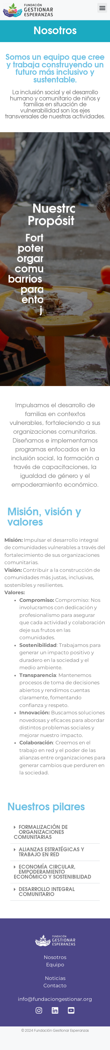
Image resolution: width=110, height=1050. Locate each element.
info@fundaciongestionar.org (55, 999)
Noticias (55, 978)
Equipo (55, 965)
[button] (102, 8)
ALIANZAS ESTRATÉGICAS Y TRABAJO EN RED (51, 852)
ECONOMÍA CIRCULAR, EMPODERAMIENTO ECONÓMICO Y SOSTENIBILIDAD (52, 872)
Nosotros (55, 957)
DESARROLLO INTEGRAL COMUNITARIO (47, 892)
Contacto (55, 985)
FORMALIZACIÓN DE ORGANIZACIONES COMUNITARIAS (41, 832)
